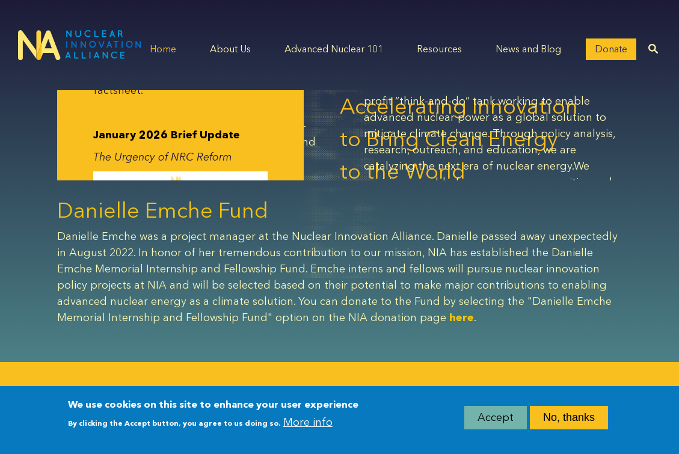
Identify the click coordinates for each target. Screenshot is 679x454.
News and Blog (528, 49)
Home (163, 49)
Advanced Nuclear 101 (333, 49)
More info (308, 423)
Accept (496, 418)
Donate (611, 49)
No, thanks (569, 418)
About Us (230, 49)
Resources (439, 49)
